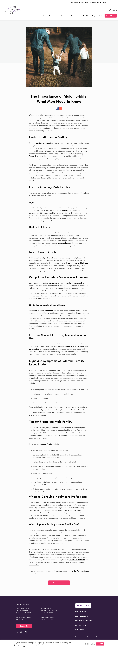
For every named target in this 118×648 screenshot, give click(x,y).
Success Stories (59, 583)
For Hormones (62, 16)
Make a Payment (81, 616)
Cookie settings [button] (90, 644)
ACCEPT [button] (100, 644)
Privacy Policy (81, 625)
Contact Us (100, 16)
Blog (93, 16)
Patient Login (110, 16)
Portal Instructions (83, 621)
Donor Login (80, 612)
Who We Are (87, 16)
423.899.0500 (83, 2)
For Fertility (53, 16)
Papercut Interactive (92, 636)
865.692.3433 (101, 2)
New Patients (44, 16)
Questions (79, 630)
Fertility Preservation (74, 16)
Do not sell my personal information (26, 646)
